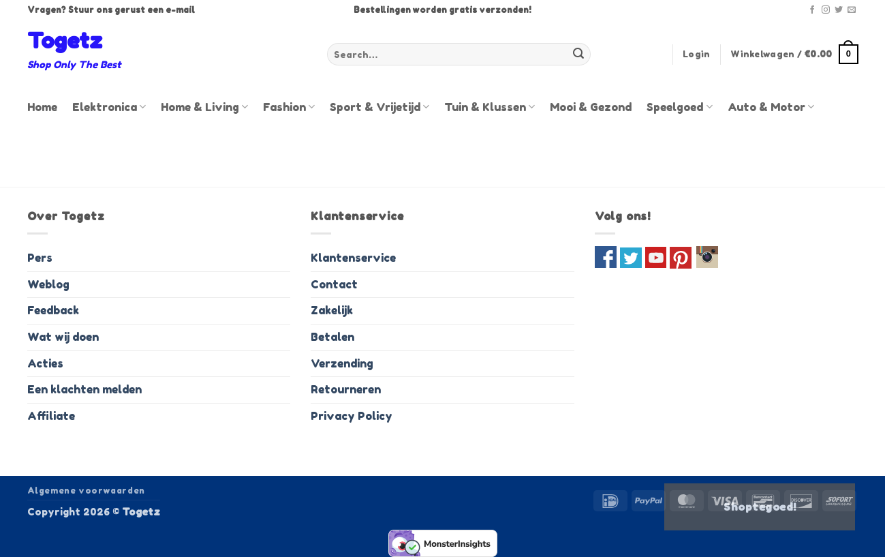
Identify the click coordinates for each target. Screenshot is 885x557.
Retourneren (346, 389)
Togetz (64, 41)
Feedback (53, 310)
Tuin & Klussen (489, 107)
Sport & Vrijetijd (379, 107)
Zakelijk (332, 310)
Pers (39, 258)
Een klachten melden (84, 389)
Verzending (342, 363)
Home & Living (204, 107)
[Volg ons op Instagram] (826, 10)
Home (42, 107)
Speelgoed (679, 107)
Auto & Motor (771, 107)
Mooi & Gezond (591, 107)
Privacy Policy (351, 416)
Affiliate (51, 416)
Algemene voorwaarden (86, 490)
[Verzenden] (578, 54)
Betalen (332, 337)
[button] (696, 54)
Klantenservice (353, 258)
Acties (45, 363)
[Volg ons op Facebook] (812, 10)
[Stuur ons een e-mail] (852, 10)
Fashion (289, 107)
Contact (334, 284)
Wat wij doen (63, 337)
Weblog (48, 284)
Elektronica (109, 107)
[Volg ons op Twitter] (839, 10)
